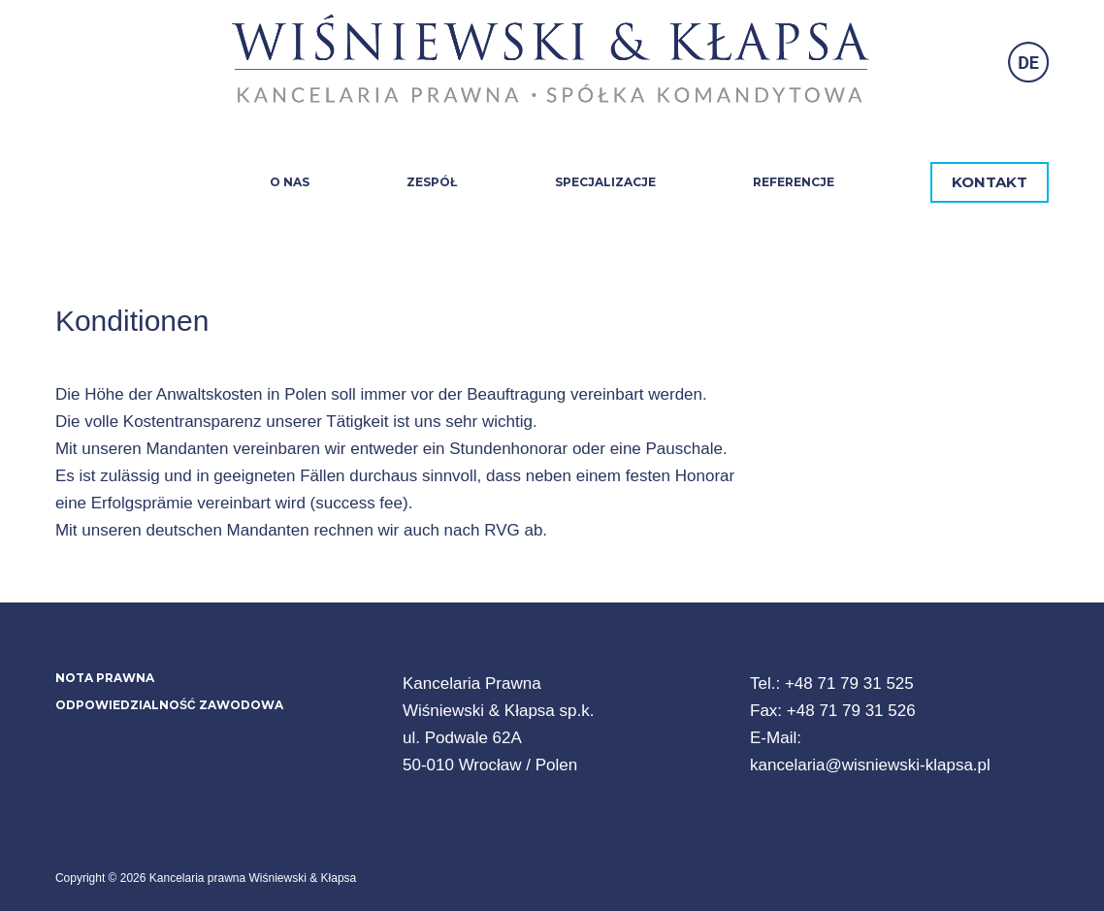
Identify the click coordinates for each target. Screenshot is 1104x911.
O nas (289, 182)
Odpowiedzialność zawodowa (169, 705)
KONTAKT (989, 182)
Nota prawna (104, 677)
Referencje (793, 182)
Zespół (431, 182)
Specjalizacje (605, 182)
